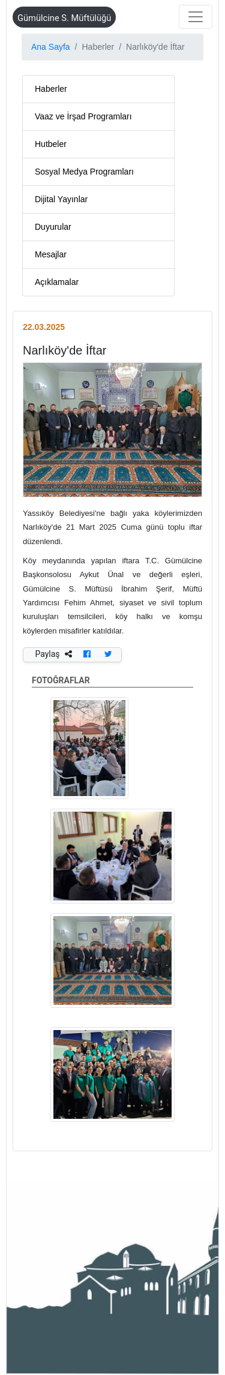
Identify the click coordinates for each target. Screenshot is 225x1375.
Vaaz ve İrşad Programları (83, 116)
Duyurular (53, 227)
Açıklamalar (57, 282)
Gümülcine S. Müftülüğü (64, 18)
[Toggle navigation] (195, 17)
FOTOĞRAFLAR (112, 682)
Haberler (51, 89)
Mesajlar (51, 254)
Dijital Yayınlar (61, 199)
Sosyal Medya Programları (84, 171)
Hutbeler (51, 144)
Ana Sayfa (50, 47)
